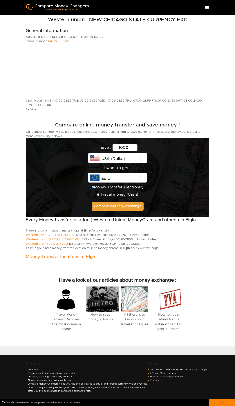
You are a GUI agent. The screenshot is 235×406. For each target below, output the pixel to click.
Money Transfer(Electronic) (117, 187)
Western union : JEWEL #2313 (47, 244)
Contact (154, 380)
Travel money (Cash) (117, 194)
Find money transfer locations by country (51, 373)
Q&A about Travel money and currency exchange (178, 369)
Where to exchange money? (166, 376)
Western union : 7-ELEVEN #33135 (50, 235)
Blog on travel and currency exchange (49, 380)
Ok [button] (222, 402)
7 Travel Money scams (163, 373)
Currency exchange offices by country (50, 376)
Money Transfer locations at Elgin (61, 256)
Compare (33, 369)
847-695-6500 (58, 41)
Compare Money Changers (57, 8)
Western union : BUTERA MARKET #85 (53, 239)
